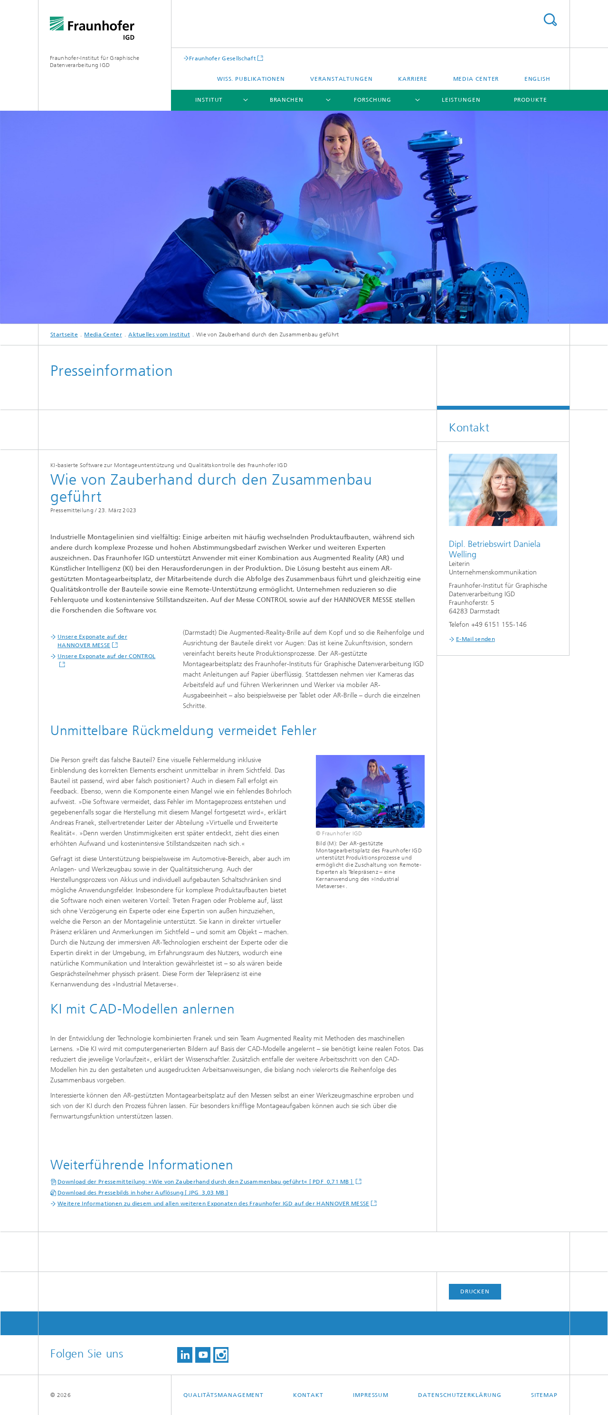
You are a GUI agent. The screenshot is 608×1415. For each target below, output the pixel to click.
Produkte (530, 99)
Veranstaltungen (341, 79)
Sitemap (544, 1395)
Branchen (287, 99)
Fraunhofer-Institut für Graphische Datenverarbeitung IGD (94, 61)
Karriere (413, 79)
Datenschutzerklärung (459, 1395)
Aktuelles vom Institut (159, 334)
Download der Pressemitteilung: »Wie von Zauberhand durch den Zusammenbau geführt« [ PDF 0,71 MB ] (205, 1181)
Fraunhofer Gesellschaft (222, 58)
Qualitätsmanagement (223, 1395)
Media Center (476, 79)
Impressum (371, 1395)
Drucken (475, 1291)
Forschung (372, 99)
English (537, 79)
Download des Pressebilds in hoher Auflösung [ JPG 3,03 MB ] (142, 1192)
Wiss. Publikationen (251, 79)
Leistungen (461, 99)
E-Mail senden (475, 639)
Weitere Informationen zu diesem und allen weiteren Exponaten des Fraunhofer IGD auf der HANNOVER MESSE (213, 1203)
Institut (209, 99)
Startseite (64, 334)
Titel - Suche (550, 20)
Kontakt (308, 1395)
